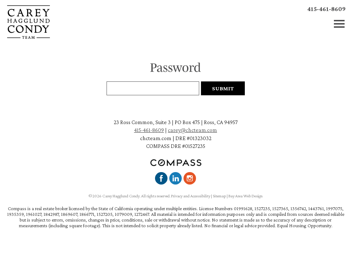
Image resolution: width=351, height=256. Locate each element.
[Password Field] (153, 88)
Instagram (190, 178)
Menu (339, 24)
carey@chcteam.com (192, 130)
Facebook (161, 178)
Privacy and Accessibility (190, 195)
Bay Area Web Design (245, 195)
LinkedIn (175, 178)
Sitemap (219, 195)
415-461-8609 (326, 8)
